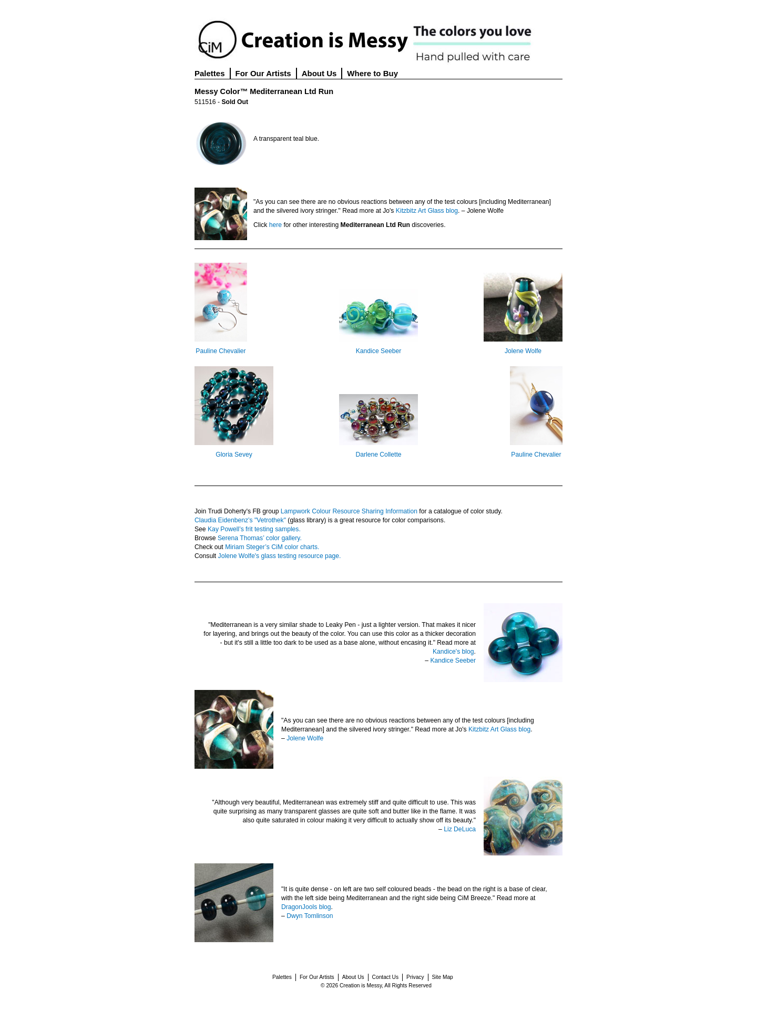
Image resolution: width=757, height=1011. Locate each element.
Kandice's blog (453, 651)
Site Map (442, 977)
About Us (319, 73)
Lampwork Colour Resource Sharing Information (349, 511)
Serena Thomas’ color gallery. (260, 538)
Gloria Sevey (234, 454)
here (275, 225)
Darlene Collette (378, 454)
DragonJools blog (306, 907)
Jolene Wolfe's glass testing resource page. (279, 556)
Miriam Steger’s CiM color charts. (272, 547)
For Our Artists (263, 73)
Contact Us (385, 977)
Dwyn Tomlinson (310, 916)
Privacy (415, 977)
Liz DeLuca (460, 829)
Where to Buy (372, 73)
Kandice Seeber (379, 351)
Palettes (210, 73)
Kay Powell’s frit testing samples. (254, 529)
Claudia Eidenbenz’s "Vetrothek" (240, 520)
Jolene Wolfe (523, 351)
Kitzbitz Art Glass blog (427, 210)
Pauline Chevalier (220, 351)
